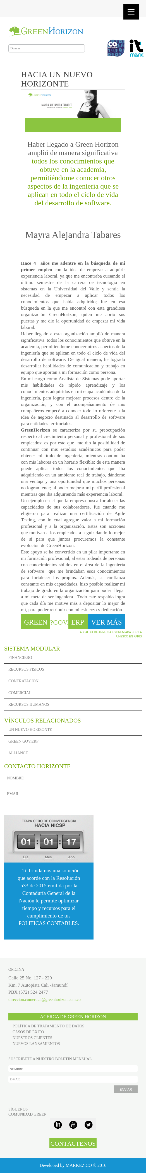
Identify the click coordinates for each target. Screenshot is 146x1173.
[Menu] (131, 12)
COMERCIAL (19, 693)
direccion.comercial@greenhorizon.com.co (44, 999)
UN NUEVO (30, 730)
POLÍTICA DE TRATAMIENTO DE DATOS (48, 1026)
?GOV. (54, 622)
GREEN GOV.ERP (23, 741)
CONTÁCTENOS (73, 1143)
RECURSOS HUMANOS (28, 704)
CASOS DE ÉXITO (28, 1032)
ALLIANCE (18, 753)
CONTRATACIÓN (23, 681)
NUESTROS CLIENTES (32, 1038)
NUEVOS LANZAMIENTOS (36, 1044)
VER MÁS (106, 622)
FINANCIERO (20, 658)
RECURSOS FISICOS (26, 669)
